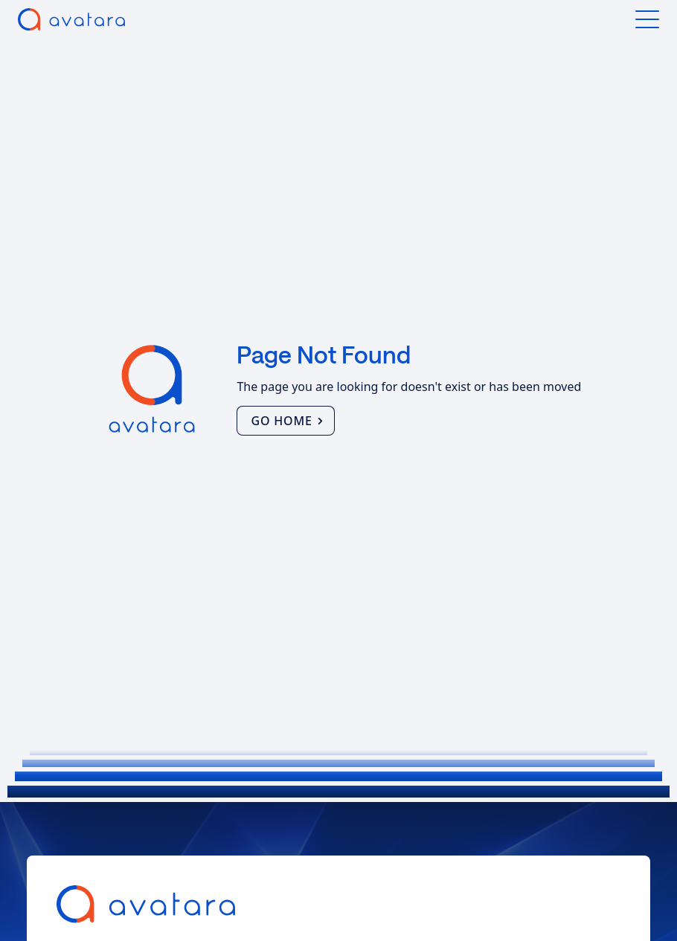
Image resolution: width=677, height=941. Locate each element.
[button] (647, 19)
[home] (71, 19)
